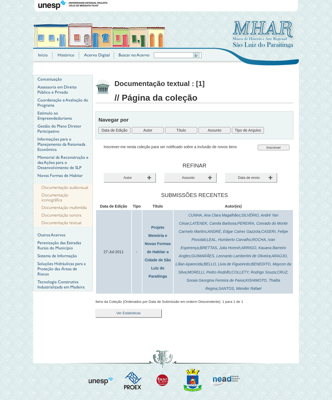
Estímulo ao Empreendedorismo (54, 115)
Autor (127, 178)
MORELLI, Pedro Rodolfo (209, 272)
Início (43, 55)
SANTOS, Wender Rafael (239, 288)
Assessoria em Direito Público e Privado (57, 89)
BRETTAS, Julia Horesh (220, 248)
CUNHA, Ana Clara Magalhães (214, 215)
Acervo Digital (97, 55)
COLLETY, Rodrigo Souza (254, 272)
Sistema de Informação (57, 255)
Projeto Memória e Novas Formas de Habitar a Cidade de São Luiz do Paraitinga (158, 251)
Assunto (188, 178)
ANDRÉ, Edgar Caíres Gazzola (233, 231)
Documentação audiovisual (65, 187)
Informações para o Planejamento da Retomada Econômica (61, 144)
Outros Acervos (51, 234)
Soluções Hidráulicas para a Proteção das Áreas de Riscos (61, 269)
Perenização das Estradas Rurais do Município (59, 245)
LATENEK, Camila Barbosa (213, 223)
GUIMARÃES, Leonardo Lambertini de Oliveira (230, 256)
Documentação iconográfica (55, 197)
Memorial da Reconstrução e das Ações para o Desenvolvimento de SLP (62, 162)
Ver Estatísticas (128, 313)
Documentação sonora (61, 215)
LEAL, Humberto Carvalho (229, 239)
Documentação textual (61, 222)
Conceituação (49, 79)
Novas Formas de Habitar (60, 175)
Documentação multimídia (64, 207)
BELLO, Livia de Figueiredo (227, 264)
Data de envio (249, 178)
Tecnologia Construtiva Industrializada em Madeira (61, 284)
